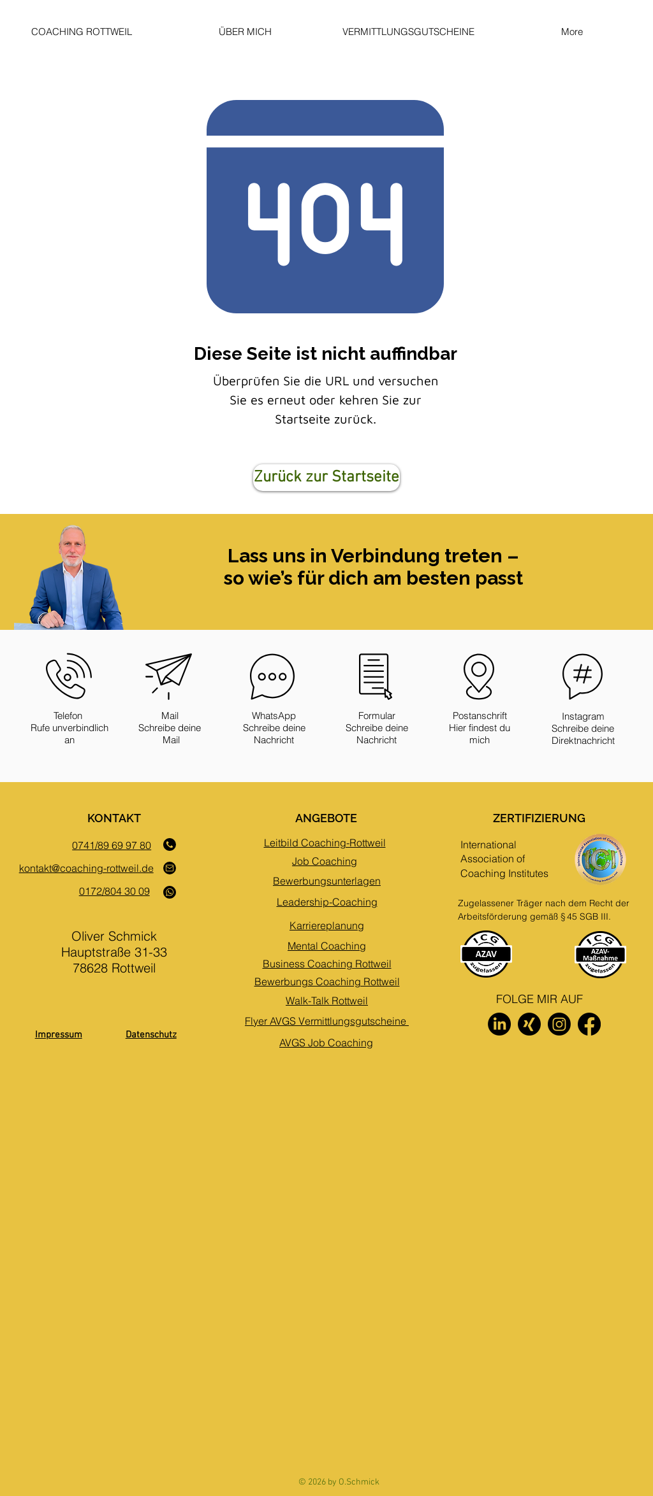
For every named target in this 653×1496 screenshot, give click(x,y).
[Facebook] (589, 1024)
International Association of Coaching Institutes (504, 859)
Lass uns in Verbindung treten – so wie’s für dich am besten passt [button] (373, 567)
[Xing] (529, 1024)
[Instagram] (559, 1024)
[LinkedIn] (499, 1024)
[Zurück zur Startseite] (326, 477)
